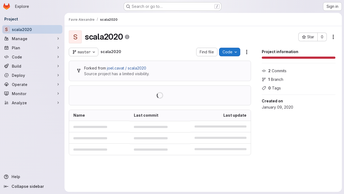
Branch (272, 79)
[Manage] (32, 38)
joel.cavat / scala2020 (126, 68)
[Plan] (32, 47)
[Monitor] (32, 93)
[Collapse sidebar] (32, 186)
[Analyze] (32, 102)
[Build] (32, 66)
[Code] (32, 57)
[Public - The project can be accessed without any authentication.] (127, 37)
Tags (271, 88)
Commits (274, 70)
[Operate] (32, 84)
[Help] (32, 176)
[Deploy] (32, 75)
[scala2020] (32, 29)
